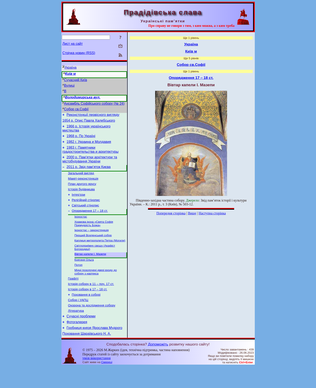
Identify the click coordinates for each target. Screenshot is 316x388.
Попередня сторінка (171, 213)
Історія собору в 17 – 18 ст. (87, 306)
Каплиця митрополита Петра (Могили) (100, 253)
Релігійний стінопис (86, 209)
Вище (192, 213)
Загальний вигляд (81, 179)
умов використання (96, 380)
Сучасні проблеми (81, 336)
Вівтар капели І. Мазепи (90, 267)
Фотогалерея (77, 342)
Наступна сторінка (212, 213)
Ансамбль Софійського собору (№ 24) (94, 103)
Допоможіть (158, 366)
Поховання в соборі (86, 312)
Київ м (70, 74)
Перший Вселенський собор (93, 247)
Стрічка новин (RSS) (79, 53)
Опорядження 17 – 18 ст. (90, 221)
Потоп (78, 279)
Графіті (73, 294)
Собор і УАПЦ (78, 318)
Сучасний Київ (75, 80)
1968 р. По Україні (81, 138)
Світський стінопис (85, 215)
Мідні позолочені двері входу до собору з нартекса (96, 286)
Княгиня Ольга (84, 273)
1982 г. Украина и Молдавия (89, 145)
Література (76, 330)
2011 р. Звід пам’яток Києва (89, 172)
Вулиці (69, 85)
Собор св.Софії (76, 109)
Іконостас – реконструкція (92, 241)
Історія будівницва (81, 197)
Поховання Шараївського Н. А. (87, 355)
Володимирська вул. (82, 97)
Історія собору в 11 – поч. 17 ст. (91, 300)
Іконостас (81, 227)
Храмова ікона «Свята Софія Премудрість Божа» (94, 234)
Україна (70, 67)
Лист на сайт (73, 43)
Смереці (106, 383)
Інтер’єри (78, 203)
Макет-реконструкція (83, 185)
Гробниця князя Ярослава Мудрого (94, 349)
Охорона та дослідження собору (91, 324)
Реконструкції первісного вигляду (93, 115)
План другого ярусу (82, 191)
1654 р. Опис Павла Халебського (89, 122)
